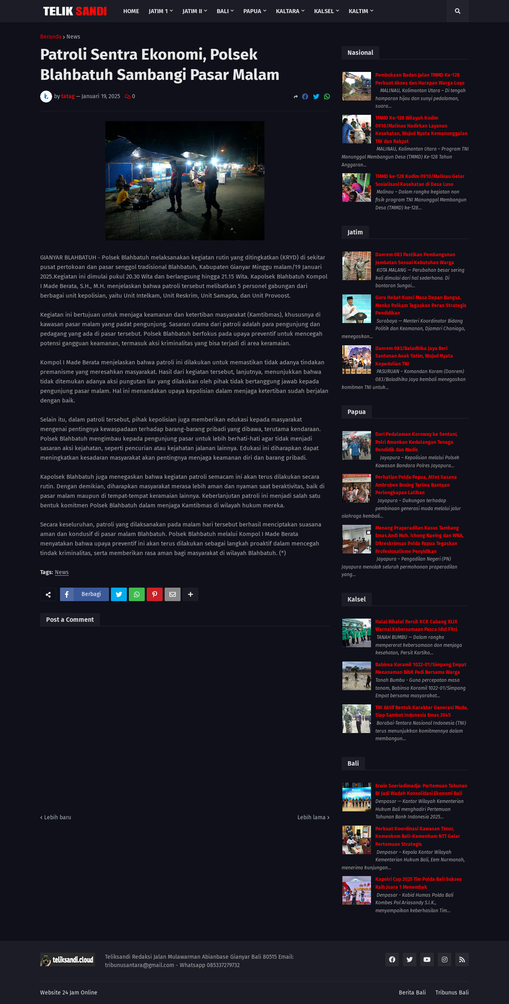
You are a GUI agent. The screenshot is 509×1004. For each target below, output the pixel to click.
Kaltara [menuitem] (287, 11)
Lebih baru (57, 817)
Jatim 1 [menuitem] (158, 11)
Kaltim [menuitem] (358, 11)
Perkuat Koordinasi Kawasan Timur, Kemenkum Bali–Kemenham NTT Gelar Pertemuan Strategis (417, 836)
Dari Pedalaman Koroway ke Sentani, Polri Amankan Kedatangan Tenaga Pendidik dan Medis (416, 442)
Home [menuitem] (131, 11)
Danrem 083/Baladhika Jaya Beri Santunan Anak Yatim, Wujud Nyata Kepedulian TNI (414, 356)
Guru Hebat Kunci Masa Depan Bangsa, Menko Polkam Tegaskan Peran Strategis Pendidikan (420, 305)
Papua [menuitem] (252, 11)
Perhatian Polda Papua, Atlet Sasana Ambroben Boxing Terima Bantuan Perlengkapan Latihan (416, 484)
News (73, 37)
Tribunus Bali (452, 992)
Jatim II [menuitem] (192, 11)
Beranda (51, 37)
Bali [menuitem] (223, 11)
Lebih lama (311, 817)
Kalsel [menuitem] (324, 11)
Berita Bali (412, 992)
